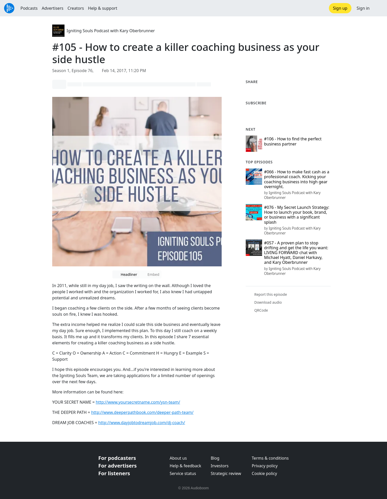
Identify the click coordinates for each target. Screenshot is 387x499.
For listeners (114, 473)
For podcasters (117, 458)
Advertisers (52, 8)
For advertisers (117, 465)
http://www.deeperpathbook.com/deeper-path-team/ (142, 412)
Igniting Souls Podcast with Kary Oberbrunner (111, 30)
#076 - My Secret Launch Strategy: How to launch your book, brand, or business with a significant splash (296, 215)
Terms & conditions (270, 458)
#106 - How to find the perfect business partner (293, 141)
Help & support (102, 8)
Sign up (340, 8)
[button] (378, 8)
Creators (76, 8)
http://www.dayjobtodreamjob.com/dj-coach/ (141, 422)
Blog (215, 458)
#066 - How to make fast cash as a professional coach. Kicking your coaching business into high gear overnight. (296, 179)
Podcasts (29, 8)
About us (178, 458)
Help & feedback (185, 466)
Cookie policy (264, 473)
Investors (220, 466)
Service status (183, 473)
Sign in (363, 8)
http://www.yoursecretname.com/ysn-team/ (138, 402)
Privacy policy (265, 466)
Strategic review (226, 473)
